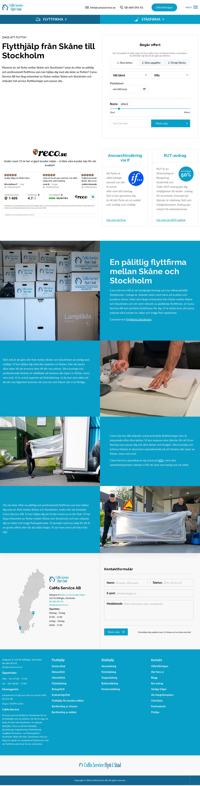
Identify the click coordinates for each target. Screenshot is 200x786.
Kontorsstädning (110, 689)
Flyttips (155, 712)
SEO (160, 460)
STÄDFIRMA (149, 19)
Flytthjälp (58, 660)
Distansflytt (58, 671)
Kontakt (156, 660)
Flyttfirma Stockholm (138, 319)
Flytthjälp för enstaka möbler (68, 700)
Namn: (111, 583)
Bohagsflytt (58, 689)
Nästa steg (161, 123)
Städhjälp (107, 660)
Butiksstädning (109, 683)
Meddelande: (115, 604)
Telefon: (158, 583)
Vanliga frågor (158, 689)
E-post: (111, 593)
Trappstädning (109, 677)
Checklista (157, 700)
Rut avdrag (157, 683)
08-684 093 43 (56, 601)
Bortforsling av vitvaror (65, 706)
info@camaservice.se (58, 605)
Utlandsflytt (58, 677)
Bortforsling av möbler (64, 712)
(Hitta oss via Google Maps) (72, 594)
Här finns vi (157, 671)
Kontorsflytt (58, 666)
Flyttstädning (59, 683)
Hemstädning (108, 666)
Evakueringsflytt (61, 694)
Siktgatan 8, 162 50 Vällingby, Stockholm (22, 659)
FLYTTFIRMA (51, 19)
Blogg (154, 677)
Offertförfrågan (164, 7)
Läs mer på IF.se (116, 219)
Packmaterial (158, 706)
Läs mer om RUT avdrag (170, 219)
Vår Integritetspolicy (162, 694)
